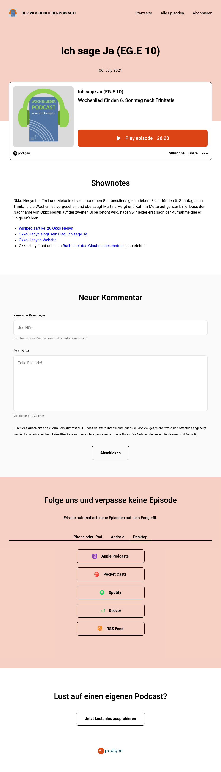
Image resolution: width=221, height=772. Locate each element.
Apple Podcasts (115, 556)
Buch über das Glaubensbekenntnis (93, 245)
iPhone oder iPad (87, 537)
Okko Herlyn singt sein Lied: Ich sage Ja (53, 234)
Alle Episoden (172, 13)
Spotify (115, 592)
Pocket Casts (114, 574)
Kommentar (21, 350)
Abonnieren (202, 13)
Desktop (140, 537)
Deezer (115, 610)
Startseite (143, 13)
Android (118, 537)
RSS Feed (115, 628)
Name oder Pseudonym (29, 315)
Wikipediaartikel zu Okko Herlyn (46, 228)
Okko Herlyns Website (38, 240)
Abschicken (110, 453)
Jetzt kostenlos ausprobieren (110, 718)
